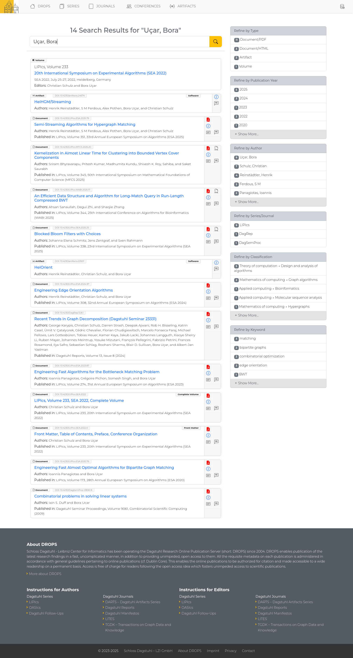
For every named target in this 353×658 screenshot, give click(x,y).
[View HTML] (216, 148)
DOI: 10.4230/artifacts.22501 (69, 261)
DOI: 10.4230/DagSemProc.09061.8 (73, 490)
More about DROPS (45, 574)
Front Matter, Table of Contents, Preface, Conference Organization (96, 434)
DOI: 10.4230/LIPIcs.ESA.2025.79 (72, 118)
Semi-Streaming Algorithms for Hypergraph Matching (84, 124)
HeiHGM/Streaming (52, 102)
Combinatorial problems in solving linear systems (80, 496)
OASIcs (35, 608)
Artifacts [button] (182, 6)
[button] (342, 6)
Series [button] (68, 6)
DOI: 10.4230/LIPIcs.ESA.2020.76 (72, 461)
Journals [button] (101, 6)
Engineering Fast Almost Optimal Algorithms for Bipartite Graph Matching (104, 467)
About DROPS (189, 651)
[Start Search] (215, 41)
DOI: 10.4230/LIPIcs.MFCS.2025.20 (73, 147)
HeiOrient (43, 267)
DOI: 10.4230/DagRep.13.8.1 (69, 312)
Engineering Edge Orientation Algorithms (73, 290)
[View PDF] (208, 120)
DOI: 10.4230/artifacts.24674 (70, 95)
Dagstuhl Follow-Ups (46, 613)
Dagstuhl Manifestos (122, 613)
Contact (248, 651)
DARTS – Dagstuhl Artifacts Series (132, 602)
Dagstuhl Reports (120, 608)
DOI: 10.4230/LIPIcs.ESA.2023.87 (72, 365)
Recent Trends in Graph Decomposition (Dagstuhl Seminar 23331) (95, 319)
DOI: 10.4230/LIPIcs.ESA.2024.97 (72, 284)
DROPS (39, 6)
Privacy (230, 651)
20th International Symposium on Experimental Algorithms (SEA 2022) (100, 73)
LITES (109, 619)
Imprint (213, 651)
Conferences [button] (142, 6)
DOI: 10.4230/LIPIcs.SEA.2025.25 (72, 227)
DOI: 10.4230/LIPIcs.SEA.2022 (70, 394)
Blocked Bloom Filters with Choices (67, 234)
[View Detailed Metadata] (216, 97)
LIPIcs (34, 602)
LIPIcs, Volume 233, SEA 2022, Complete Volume (79, 400)
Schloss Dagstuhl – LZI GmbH (148, 651)
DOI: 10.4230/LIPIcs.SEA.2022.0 (71, 428)
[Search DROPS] (120, 41)
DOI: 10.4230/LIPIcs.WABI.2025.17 (72, 189)
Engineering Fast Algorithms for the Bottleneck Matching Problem (97, 372)
